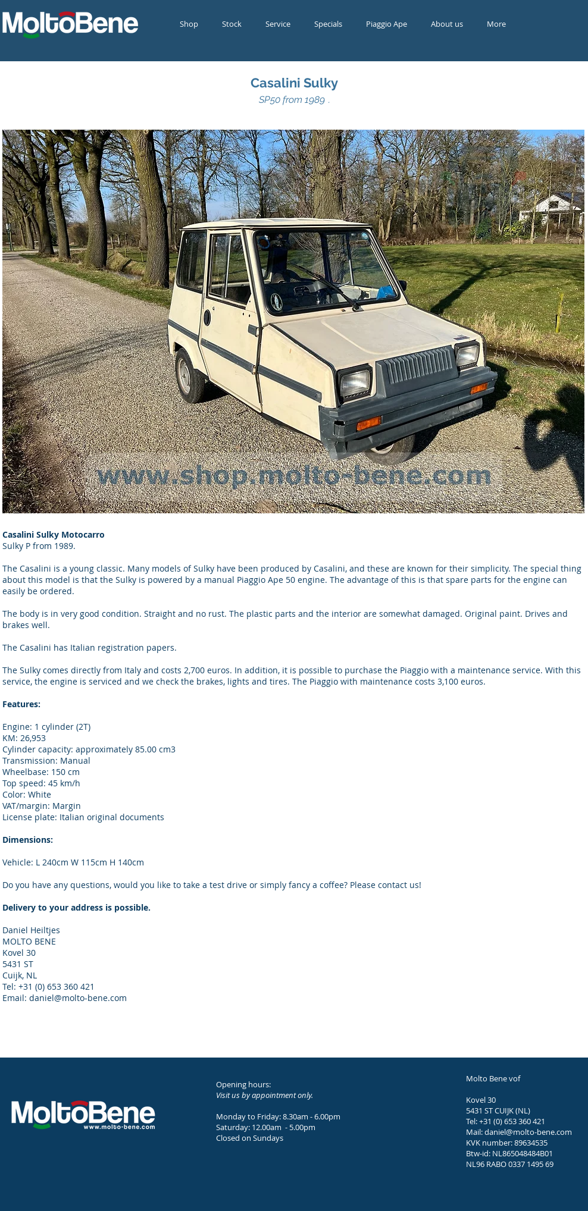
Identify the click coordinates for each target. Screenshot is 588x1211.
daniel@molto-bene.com (528, 1132)
